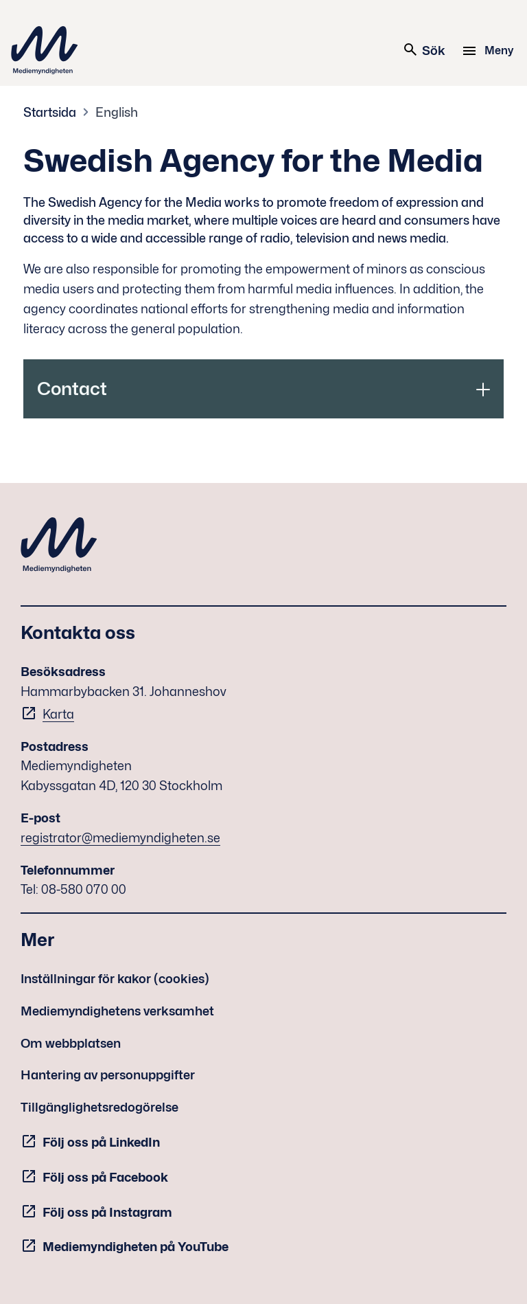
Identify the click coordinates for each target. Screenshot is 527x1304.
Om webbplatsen (71, 1043)
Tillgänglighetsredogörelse (99, 1107)
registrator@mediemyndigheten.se (120, 838)
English (116, 112)
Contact (72, 388)
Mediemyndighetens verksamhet (117, 1011)
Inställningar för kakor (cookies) (115, 978)
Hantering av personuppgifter (108, 1075)
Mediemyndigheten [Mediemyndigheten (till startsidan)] (44, 50)
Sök (423, 49)
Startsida (49, 112)
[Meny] (489, 51)
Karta (58, 714)
